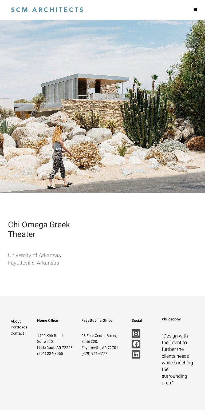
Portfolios (19, 327)
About (16, 321)
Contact (17, 333)
